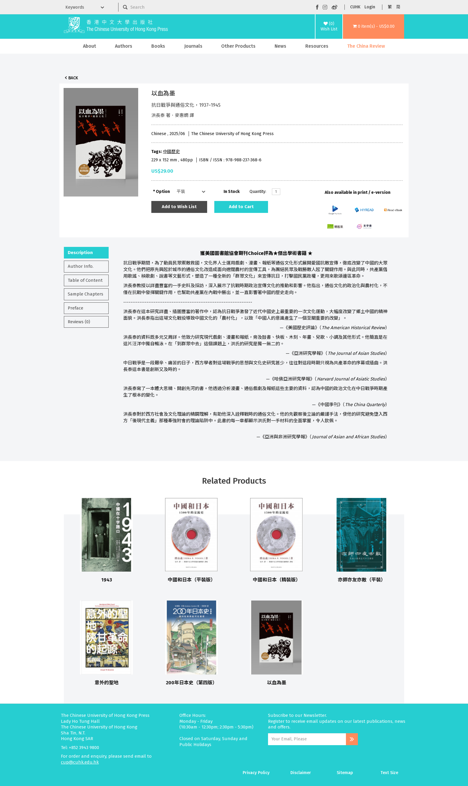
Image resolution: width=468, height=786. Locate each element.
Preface (75, 308)
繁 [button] (390, 7)
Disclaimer (300, 772)
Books (158, 46)
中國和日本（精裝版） (277, 580)
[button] (373, 26)
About (89, 46)
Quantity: (258, 191)
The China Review (366, 46)
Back (73, 78)
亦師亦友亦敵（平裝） (362, 580)
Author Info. (80, 266)
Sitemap (345, 772)
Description (80, 252)
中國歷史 (171, 151)
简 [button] (398, 7)
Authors (123, 46)
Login (369, 7)
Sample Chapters (85, 294)
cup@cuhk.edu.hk (80, 762)
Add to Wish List (179, 206)
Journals (193, 46)
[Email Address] (307, 739)
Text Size (389, 772)
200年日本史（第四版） (191, 683)
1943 (106, 580)
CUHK (355, 7)
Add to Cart (241, 206)
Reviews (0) (79, 321)
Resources (316, 46)
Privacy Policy (256, 772)
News (280, 46)
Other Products (238, 46)
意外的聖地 (106, 683)
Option (163, 191)
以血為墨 (276, 683)
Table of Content (85, 280)
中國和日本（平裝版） (191, 580)
